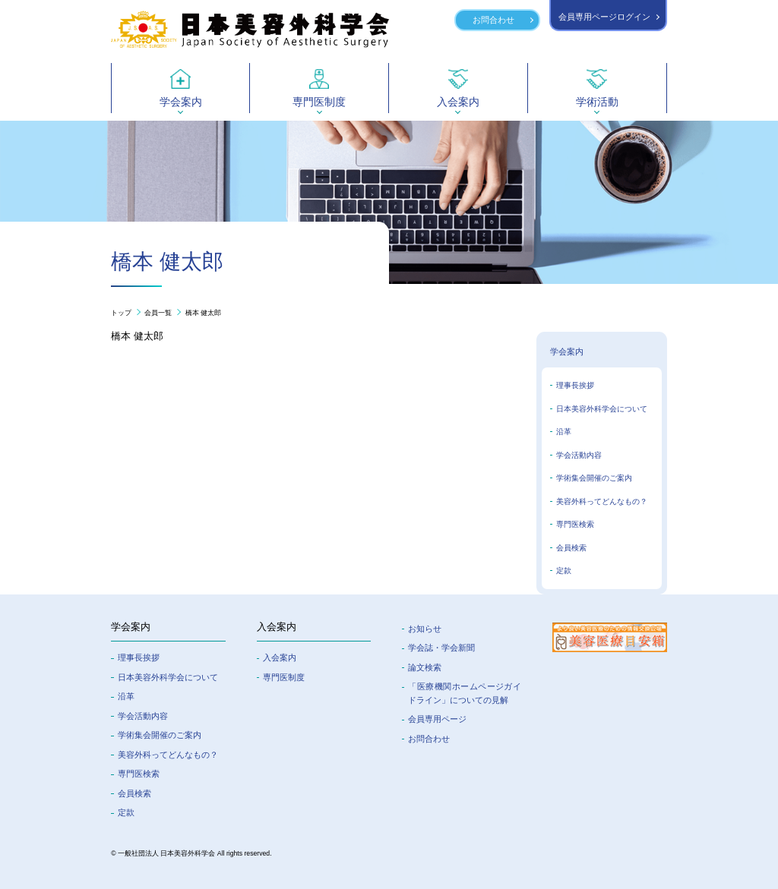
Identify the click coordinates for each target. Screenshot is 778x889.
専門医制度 (284, 677)
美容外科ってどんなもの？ (601, 501)
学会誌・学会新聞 (441, 647)
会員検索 (571, 548)
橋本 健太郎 (203, 312)
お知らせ (424, 628)
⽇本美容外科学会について (168, 677)
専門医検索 (575, 524)
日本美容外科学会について (601, 409)
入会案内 (279, 657)
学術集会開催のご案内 (594, 478)
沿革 (563, 431)
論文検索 (424, 667)
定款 (563, 570)
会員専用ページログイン (604, 16)
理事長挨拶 (575, 385)
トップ (121, 312)
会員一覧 (158, 312)
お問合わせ (493, 19)
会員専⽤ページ (437, 718)
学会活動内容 (579, 455)
